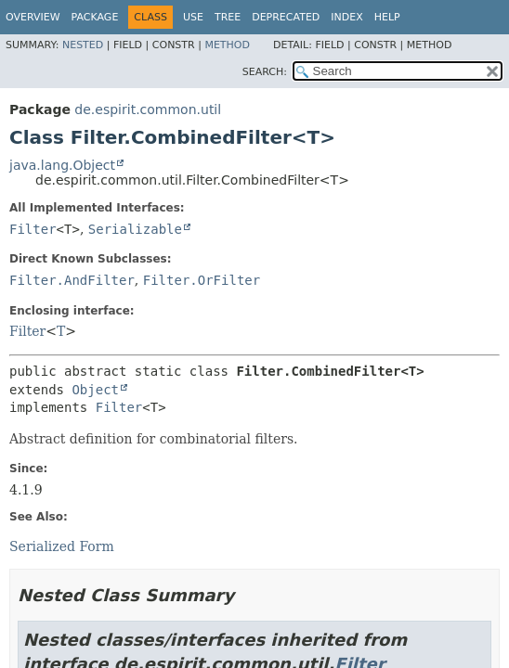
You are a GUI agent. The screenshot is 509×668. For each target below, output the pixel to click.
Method (227, 45)
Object (95, 389)
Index (346, 17)
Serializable (135, 229)
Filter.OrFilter (201, 280)
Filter (33, 229)
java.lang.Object (62, 165)
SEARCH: (264, 72)
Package (95, 17)
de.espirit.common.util (147, 109)
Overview (33, 17)
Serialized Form (61, 546)
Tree (228, 17)
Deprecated (286, 17)
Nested (82, 45)
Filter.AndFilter (72, 280)
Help (387, 17)
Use (193, 17)
